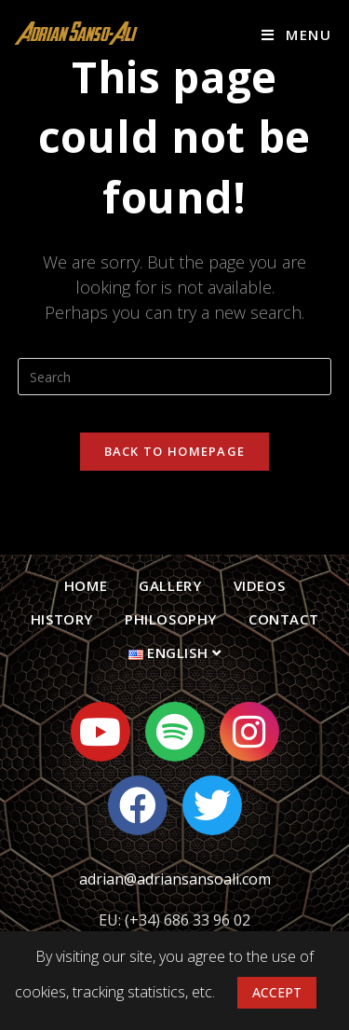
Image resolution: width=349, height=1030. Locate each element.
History (62, 619)
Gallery (170, 585)
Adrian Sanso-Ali (76, 34)
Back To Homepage (175, 451)
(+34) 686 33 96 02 (187, 920)
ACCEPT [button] (277, 992)
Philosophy (171, 619)
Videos (260, 585)
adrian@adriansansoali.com (175, 879)
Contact (283, 619)
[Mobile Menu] (296, 34)
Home (85, 585)
